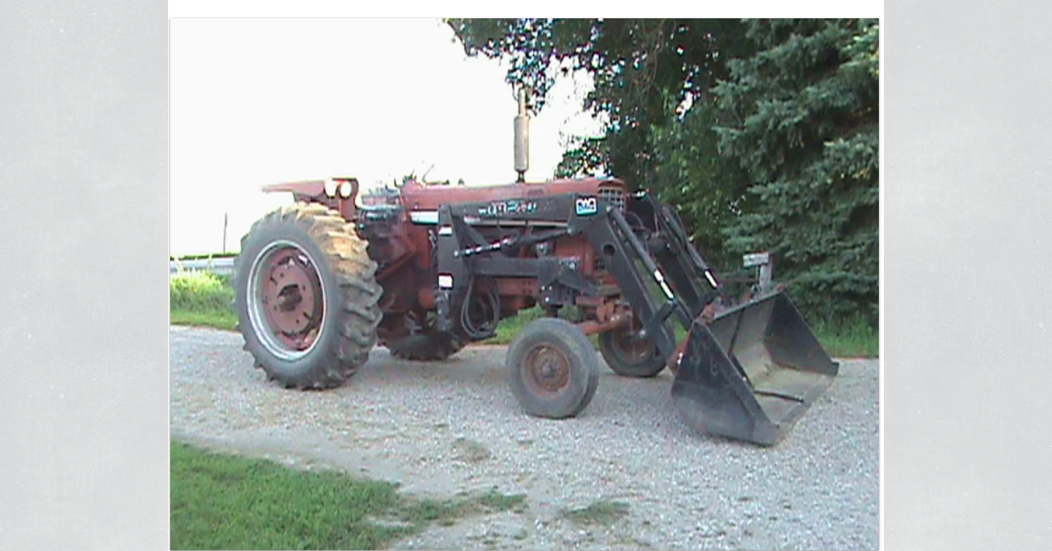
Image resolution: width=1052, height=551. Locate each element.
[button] (524, 284)
